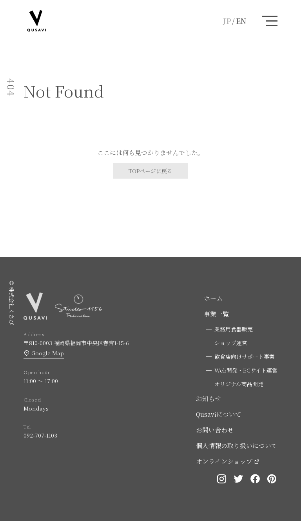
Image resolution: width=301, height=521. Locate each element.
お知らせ (208, 398)
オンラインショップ (224, 461)
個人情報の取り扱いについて (236, 445)
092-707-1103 (40, 435)
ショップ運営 (230, 343)
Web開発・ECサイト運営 (245, 370)
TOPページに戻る (150, 171)
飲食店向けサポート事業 (244, 356)
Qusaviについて (218, 414)
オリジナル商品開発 (238, 384)
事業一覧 (216, 313)
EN (241, 21)
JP (227, 21)
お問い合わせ (215, 429)
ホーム (213, 298)
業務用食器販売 (233, 329)
